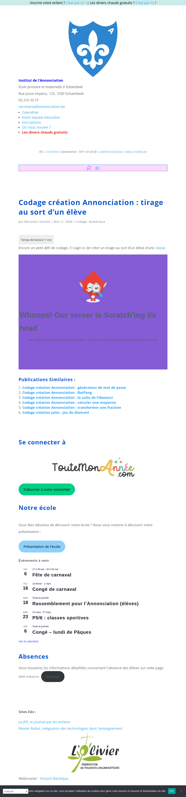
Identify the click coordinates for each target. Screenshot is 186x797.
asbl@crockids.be (111, 151)
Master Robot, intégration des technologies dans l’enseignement (70, 728)
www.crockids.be (136, 151)
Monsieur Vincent (37, 221)
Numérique (97, 221)
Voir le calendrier (28, 641)
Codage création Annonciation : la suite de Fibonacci (67, 397)
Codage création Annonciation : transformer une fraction (71, 407)
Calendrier (30, 112)
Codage (81, 221)
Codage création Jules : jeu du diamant (55, 412)
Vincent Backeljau (54, 778)
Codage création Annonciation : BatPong (57, 392)
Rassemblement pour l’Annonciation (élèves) (85, 603)
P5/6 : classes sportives (60, 617)
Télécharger (52, 676)
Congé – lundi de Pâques (61, 632)
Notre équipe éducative (41, 117)
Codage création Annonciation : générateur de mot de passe (74, 387)
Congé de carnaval (54, 589)
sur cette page (151, 668)
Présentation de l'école (42, 546)
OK (172, 791)
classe (160, 247)
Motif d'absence (29, 676)
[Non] (181, 791)
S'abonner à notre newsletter (47, 489)
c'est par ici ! (76, 2)
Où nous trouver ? (36, 127)
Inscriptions (31, 122)
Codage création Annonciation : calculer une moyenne (69, 402)
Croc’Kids (52, 151)
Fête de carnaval (51, 574)
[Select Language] (15, 791)
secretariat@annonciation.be (42, 106)
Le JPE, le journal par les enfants (44, 722)
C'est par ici (145, 2)
